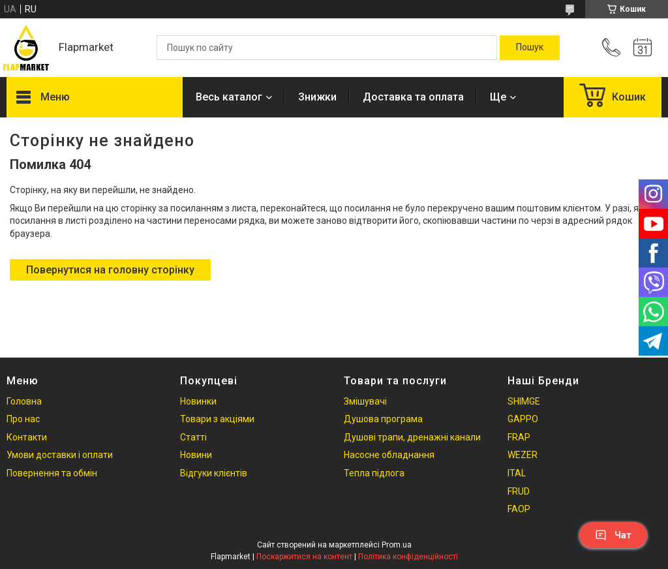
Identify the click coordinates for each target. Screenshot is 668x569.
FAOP (519, 509)
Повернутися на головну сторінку (110, 270)
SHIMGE (524, 401)
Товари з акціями (217, 419)
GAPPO (523, 419)
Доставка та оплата (413, 97)
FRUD (519, 491)
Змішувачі (365, 401)
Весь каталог (229, 97)
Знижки (317, 97)
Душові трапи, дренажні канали (412, 437)
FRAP (519, 437)
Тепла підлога (374, 473)
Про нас (23, 419)
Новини (196, 455)
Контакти (27, 437)
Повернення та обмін (52, 473)
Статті (193, 437)
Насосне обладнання (389, 455)
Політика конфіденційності (408, 556)
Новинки (198, 401)
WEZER (523, 455)
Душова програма (383, 419)
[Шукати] (530, 47)
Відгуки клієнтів (213, 473)
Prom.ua (397, 544)
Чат (613, 535)
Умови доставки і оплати (60, 455)
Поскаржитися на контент (304, 556)
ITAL (517, 473)
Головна (24, 401)
